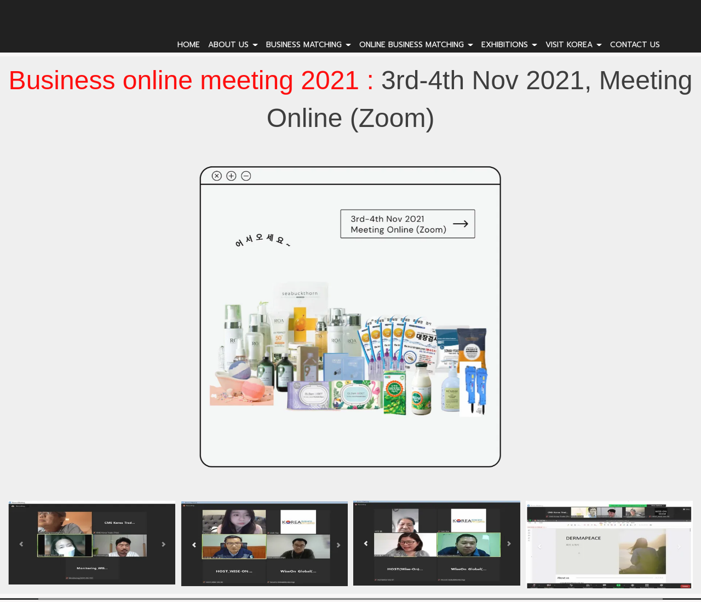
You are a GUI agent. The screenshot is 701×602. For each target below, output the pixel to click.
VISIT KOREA (573, 44)
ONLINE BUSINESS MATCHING (416, 44)
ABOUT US (233, 44)
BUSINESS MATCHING (308, 44)
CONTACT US (635, 44)
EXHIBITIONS (509, 44)
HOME (188, 44)
